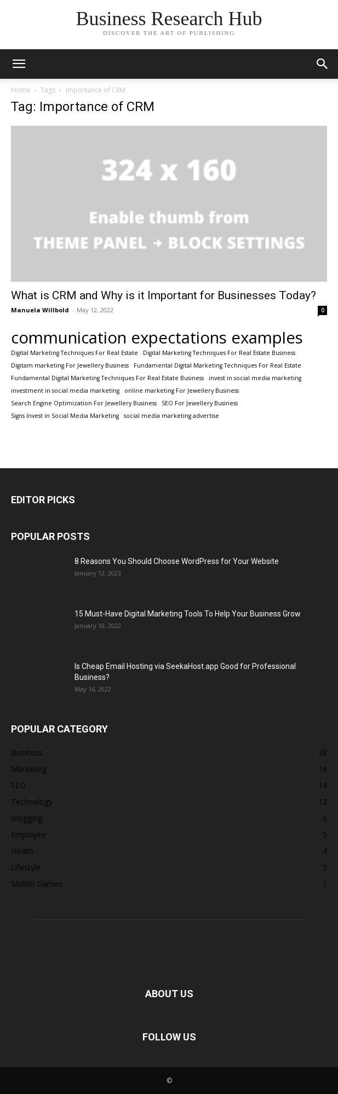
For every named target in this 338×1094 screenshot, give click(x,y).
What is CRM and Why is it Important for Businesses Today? (163, 295)
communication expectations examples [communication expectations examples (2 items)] (157, 338)
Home (20, 90)
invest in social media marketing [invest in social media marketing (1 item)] (255, 378)
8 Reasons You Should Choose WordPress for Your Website (177, 561)
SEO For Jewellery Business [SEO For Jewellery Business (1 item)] (200, 403)
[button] (18, 64)
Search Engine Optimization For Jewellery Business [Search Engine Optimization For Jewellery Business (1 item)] (84, 403)
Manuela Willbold (40, 310)
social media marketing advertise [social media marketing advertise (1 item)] (171, 416)
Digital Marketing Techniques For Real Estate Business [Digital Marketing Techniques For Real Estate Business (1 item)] (219, 353)
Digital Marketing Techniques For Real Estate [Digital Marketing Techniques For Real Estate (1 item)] (74, 353)
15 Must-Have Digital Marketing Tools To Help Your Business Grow (188, 613)
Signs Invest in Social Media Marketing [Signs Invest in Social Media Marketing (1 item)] (65, 416)
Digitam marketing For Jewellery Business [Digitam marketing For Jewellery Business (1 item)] (70, 365)
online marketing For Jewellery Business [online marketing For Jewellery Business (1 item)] (181, 390)
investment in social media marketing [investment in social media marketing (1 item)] (65, 390)
